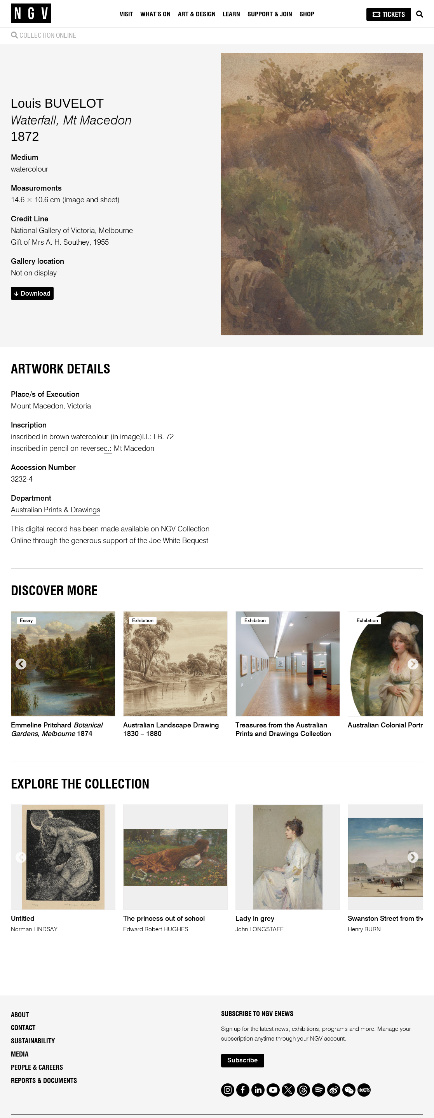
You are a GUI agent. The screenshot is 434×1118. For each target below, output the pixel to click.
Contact (23, 1028)
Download (32, 294)
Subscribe (242, 1060)
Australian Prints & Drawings (55, 510)
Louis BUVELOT (57, 103)
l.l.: (147, 437)
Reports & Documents (44, 1081)
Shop (307, 14)
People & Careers (37, 1067)
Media (19, 1054)
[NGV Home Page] (31, 13)
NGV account (327, 1039)
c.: (108, 448)
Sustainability (33, 1041)
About (20, 1015)
